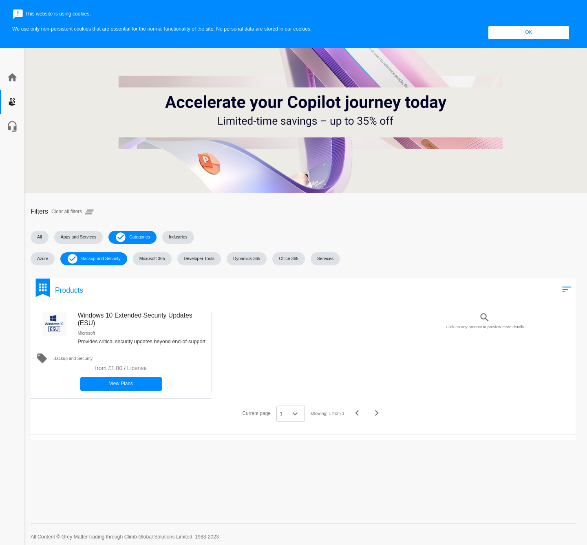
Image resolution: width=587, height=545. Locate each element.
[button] (40, 237)
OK (528, 32)
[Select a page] (290, 414)
